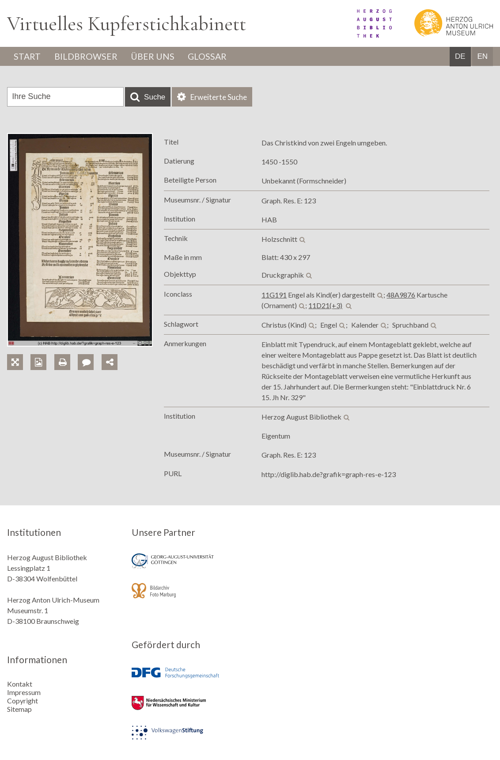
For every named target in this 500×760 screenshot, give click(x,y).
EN (482, 57)
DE (460, 57)
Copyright (22, 700)
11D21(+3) (325, 305)
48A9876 (400, 294)
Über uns (155, 56)
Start (28, 56)
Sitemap (19, 709)
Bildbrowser (87, 56)
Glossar (211, 56)
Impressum (24, 692)
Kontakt (19, 684)
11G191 (274, 294)
